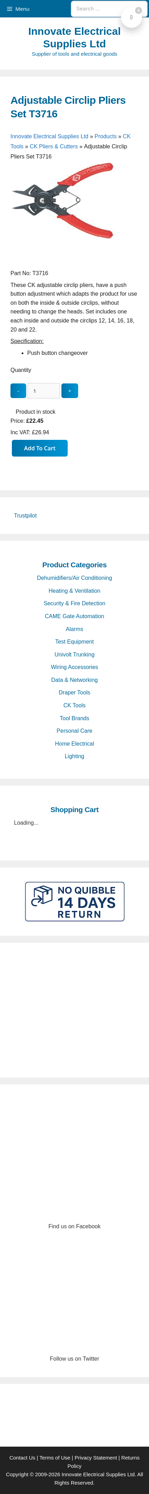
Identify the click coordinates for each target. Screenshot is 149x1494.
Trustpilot (25, 516)
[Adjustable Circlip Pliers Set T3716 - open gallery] (62, 264)
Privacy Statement (96, 1458)
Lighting (74, 756)
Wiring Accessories (74, 667)
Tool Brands (74, 718)
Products (106, 136)
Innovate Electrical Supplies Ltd (49, 136)
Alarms (74, 629)
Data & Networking (74, 680)
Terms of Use (54, 1458)
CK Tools (75, 705)
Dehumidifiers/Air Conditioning (74, 578)
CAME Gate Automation (74, 616)
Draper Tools (74, 692)
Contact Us (22, 1458)
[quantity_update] (44, 391)
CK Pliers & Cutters (54, 146)
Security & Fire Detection (74, 603)
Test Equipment (74, 642)
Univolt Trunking (74, 654)
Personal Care (74, 731)
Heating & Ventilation (74, 591)
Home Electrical (74, 744)
